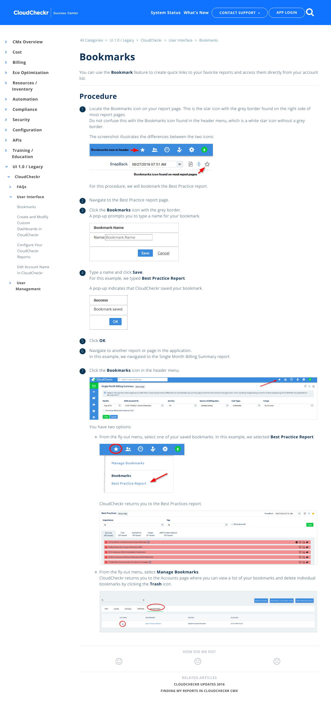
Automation (25, 99)
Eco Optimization (30, 72)
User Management (28, 286)
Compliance (24, 109)
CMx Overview (27, 42)
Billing (19, 62)
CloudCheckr (27, 176)
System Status (166, 12)
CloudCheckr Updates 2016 (199, 684)
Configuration (27, 130)
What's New (196, 12)
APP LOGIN (286, 12)
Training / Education (22, 153)
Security (21, 119)
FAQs (21, 187)
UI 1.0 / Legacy (27, 166)
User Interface (30, 197)
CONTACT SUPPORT (238, 12)
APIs (17, 140)
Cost (17, 52)
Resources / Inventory (24, 86)
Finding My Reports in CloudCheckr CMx (199, 690)
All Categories (92, 40)
